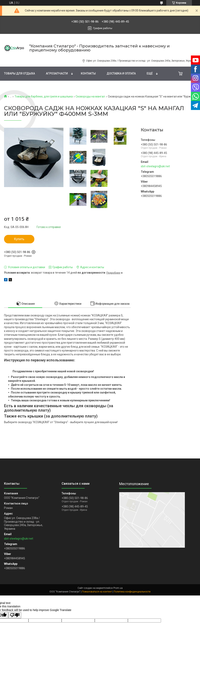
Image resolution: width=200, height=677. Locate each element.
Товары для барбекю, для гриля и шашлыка (44, 96)
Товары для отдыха (19, 73)
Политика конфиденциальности (132, 591)
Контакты (88, 73)
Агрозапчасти (57, 73)
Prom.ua (118, 588)
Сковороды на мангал (90, 96)
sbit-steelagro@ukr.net (155, 166)
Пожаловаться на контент (97, 591)
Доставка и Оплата (121, 73)
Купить (19, 239)
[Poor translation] (14, 615)
